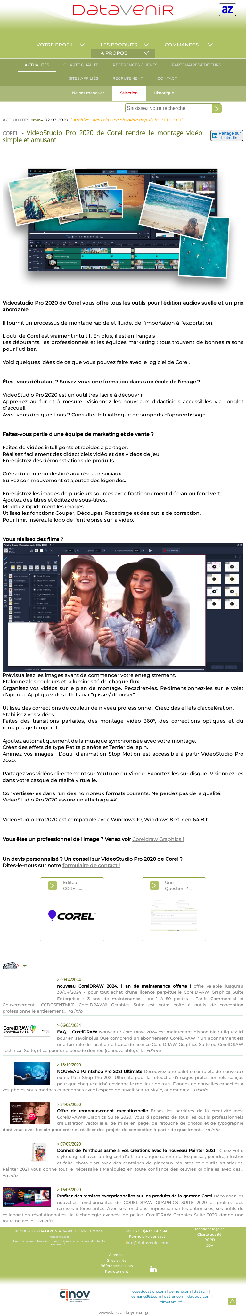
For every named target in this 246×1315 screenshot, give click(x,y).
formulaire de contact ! (91, 865)
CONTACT (167, 78)
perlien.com (180, 1291)
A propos (116, 1255)
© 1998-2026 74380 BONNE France (59, 1237)
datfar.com (174, 1296)
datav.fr (201, 1291)
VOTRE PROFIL (55, 45)
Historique (164, 92)
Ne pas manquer (88, 92)
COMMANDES (182, 45)
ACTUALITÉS (37, 64)
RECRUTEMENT (127, 78)
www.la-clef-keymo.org (123, 1312)
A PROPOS (114, 53)
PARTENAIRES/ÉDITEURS (196, 64)
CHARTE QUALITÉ (80, 64)
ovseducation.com (149, 1291)
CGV (209, 1246)
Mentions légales (209, 1229)
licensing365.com (145, 1296)
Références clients (117, 1266)
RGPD (209, 1240)
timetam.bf (171, 1302)
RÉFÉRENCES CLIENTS (135, 64)
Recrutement (116, 1272)
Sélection (129, 92)
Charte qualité (209, 1234)
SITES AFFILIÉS (83, 78)
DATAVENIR (50, 1231)
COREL (10, 133)
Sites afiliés (116, 1260)
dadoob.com (199, 1296)
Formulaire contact (147, 1236)
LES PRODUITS (119, 45)
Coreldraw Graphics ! (158, 839)
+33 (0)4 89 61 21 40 (150, 1231)
